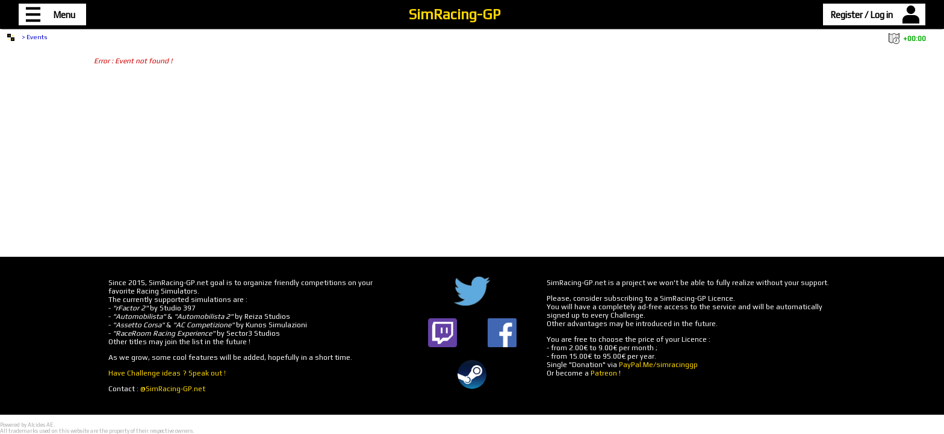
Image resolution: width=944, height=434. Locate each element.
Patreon (604, 373)
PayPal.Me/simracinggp (658, 364)
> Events (35, 36)
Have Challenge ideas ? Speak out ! (167, 373)
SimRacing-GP (454, 14)
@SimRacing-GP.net (172, 389)
